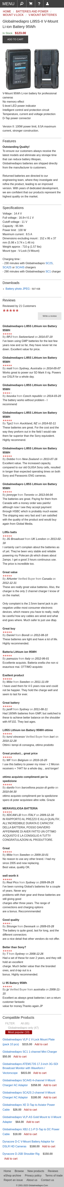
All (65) (25, 1023)
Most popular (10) (18, 1032)
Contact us (47, 1180)
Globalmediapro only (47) (23, 1027)
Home (7, 1171)
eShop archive (12, 1175)
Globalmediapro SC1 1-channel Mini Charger (30, 1051)
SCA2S (7, 267)
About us (31, 1180)
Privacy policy (33, 1175)
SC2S (49, 263)
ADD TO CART (15, 39)
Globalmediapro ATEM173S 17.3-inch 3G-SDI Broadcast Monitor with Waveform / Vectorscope (30, 1068)
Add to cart (41, 1044)
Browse (19, 1171)
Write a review (50, 316)
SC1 (48, 271)
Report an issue (13, 1180)
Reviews (53, 1171)
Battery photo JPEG (18, 288)
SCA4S (20, 267)
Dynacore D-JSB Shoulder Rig (21, 1153)
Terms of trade (54, 1175)
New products (35, 1171)
